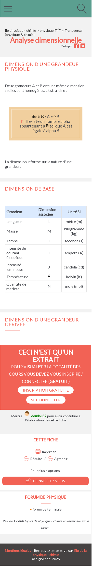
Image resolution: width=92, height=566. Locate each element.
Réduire (33, 459)
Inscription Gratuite (46, 390)
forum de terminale (46, 509)
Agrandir (57, 459)
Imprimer (46, 452)
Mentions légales (18, 550)
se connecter (46, 399)
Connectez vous (45, 480)
